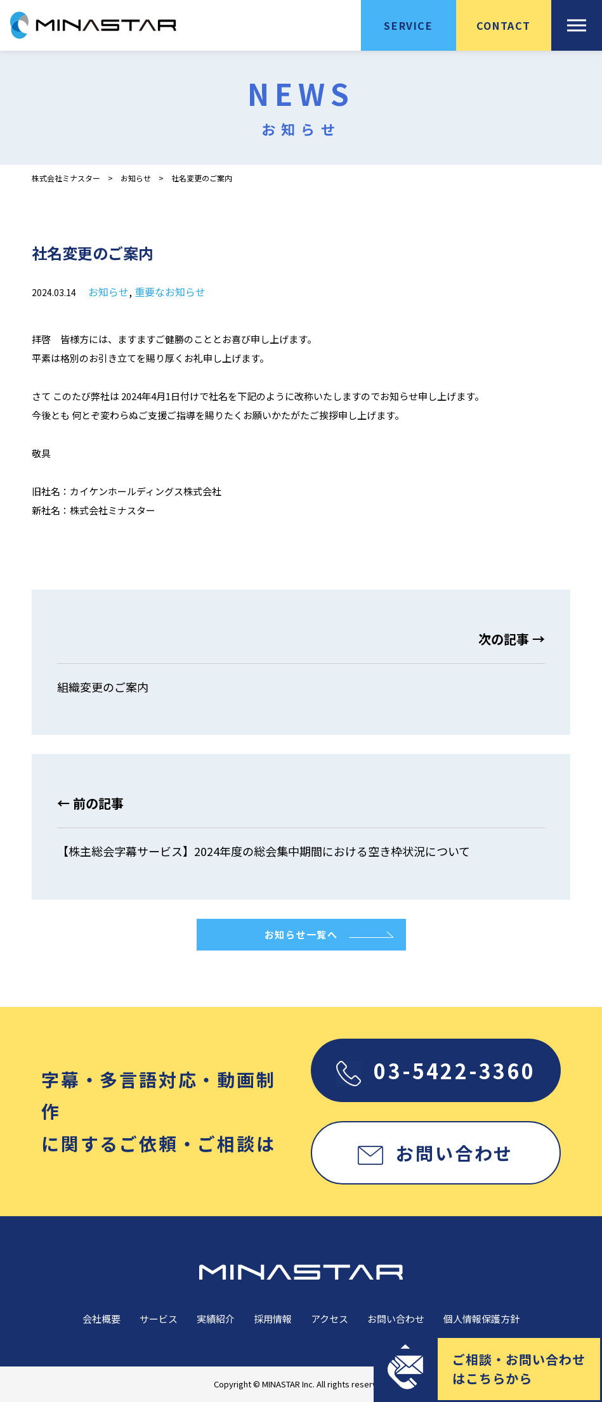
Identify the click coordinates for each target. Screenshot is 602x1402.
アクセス (329, 1318)
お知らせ (136, 178)
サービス (159, 1318)
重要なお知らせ (170, 291)
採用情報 (273, 1318)
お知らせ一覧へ (301, 934)
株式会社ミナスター (66, 178)
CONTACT (503, 25)
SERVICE (408, 25)
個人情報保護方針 (481, 1318)
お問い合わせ (435, 1153)
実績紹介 (216, 1318)
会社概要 (101, 1318)
